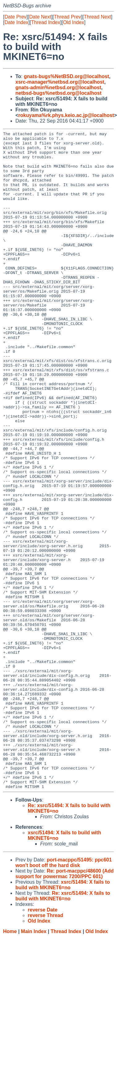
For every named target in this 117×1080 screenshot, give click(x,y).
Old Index (73, 22)
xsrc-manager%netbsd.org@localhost (59, 82)
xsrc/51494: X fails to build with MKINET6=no (62, 1016)
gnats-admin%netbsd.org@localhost (58, 87)
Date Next (40, 16)
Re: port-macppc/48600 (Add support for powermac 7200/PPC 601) (64, 1005)
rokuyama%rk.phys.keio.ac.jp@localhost (66, 115)
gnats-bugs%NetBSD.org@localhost (66, 76)
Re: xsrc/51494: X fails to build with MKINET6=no (62, 1027)
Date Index (16, 22)
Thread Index (45, 22)
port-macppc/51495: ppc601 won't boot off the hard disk (63, 994)
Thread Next (97, 16)
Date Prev (15, 16)
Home (10, 1062)
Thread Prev (67, 16)
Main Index (34, 1062)
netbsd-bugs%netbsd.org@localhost (58, 93)
